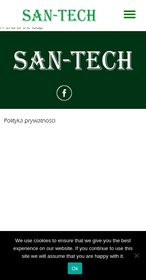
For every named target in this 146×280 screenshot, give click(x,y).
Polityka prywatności (29, 120)
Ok (75, 268)
